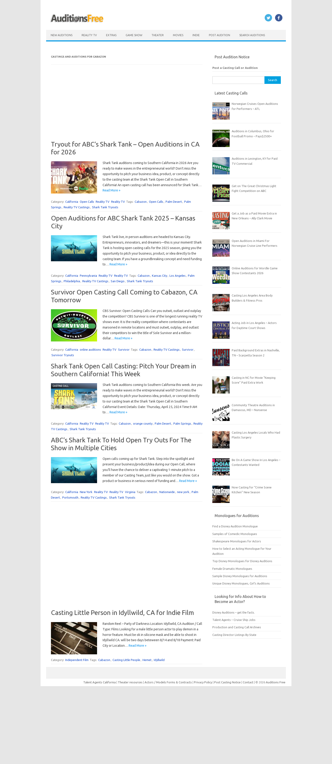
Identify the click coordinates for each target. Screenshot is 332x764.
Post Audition (219, 35)
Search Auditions (252, 35)
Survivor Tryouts (62, 355)
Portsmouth (70, 497)
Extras (111, 35)
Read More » (111, 190)
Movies (178, 35)
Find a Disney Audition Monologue (235, 526)
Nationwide (167, 492)
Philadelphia (72, 281)
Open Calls (87, 201)
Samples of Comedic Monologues (234, 533)
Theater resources (130, 682)
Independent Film (77, 659)
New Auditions (61, 35)
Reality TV (89, 35)
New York (86, 492)
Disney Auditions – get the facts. (233, 612)
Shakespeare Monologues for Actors (236, 541)
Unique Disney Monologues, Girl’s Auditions (241, 583)
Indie (196, 35)
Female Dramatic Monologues (232, 568)
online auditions (90, 349)
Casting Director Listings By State (234, 634)
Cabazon (141, 201)
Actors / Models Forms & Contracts (168, 682)
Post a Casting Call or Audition (235, 67)
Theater (157, 35)
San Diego (118, 281)
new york (183, 492)
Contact (248, 682)
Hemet (146, 659)
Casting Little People (126, 659)
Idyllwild (159, 659)
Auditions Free (275, 682)
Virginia (130, 492)
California (71, 201)
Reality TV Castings (77, 207)
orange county (142, 423)
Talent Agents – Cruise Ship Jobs (233, 619)
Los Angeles (177, 275)
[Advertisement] (126, 108)
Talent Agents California (99, 682)
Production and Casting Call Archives (236, 627)
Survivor (124, 349)
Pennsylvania (88, 275)
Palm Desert (174, 201)
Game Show (134, 35)
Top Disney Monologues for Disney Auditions (242, 561)
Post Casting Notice (227, 682)
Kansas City (159, 275)
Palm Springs (182, 423)
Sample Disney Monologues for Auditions (239, 576)
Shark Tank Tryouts (105, 207)
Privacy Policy (203, 682)
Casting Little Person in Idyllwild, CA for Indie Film (122, 612)
